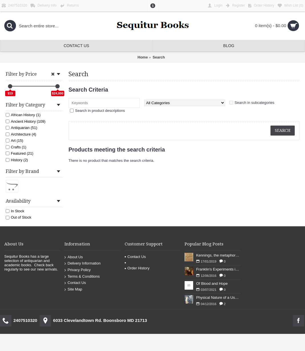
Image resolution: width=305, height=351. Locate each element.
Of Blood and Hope (212, 283)
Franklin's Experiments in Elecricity (218, 269)
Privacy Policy (77, 270)
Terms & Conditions (82, 276)
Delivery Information (82, 263)
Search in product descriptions (100, 110)
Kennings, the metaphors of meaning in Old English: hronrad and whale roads (218, 255)
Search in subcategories (254, 102)
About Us (73, 257)
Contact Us (75, 283)
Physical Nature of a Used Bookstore (218, 297)
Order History (137, 268)
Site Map (73, 289)
